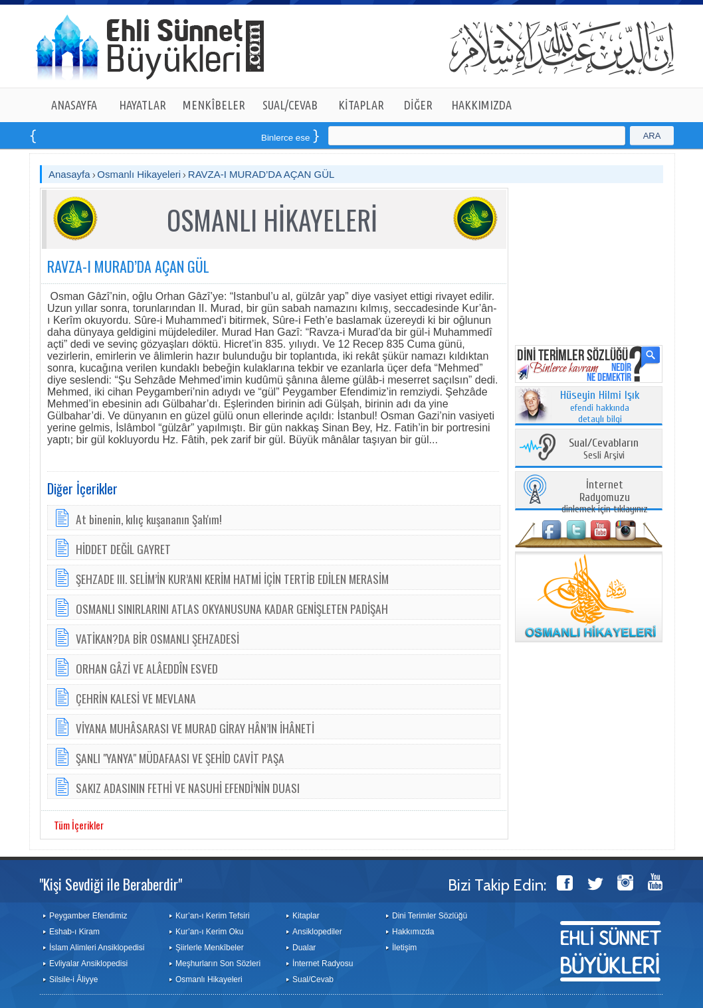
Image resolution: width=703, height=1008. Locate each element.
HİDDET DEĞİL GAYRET (123, 548)
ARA (652, 136)
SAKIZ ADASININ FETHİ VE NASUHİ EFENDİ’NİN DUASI (188, 787)
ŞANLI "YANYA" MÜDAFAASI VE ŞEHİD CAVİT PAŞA (180, 757)
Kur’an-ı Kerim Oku (209, 931)
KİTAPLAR (361, 104)
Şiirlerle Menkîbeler (209, 947)
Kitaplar (306, 915)
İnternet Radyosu (322, 963)
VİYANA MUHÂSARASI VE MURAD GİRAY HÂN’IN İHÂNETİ (195, 728)
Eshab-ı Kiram (74, 931)
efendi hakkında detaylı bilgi (600, 407)
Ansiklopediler (317, 931)
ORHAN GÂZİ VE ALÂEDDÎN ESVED (147, 668)
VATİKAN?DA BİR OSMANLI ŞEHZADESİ (157, 638)
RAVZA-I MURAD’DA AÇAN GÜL (261, 174)
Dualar (304, 947)
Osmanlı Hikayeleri (139, 174)
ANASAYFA (74, 104)
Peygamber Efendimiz (88, 915)
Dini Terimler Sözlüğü (429, 915)
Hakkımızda (413, 931)
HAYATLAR (142, 104)
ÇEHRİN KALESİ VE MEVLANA (136, 698)
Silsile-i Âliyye (73, 979)
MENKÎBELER (214, 104)
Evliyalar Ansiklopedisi (88, 963)
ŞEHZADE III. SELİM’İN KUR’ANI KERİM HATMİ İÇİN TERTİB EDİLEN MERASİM (232, 578)
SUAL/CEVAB (290, 104)
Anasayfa (69, 174)
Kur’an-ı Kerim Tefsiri (212, 915)
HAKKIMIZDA (481, 104)
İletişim (404, 947)
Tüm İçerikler (79, 825)
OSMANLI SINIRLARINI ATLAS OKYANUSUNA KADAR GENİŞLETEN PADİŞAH (232, 608)
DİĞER (418, 104)
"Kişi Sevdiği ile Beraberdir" (110, 884)
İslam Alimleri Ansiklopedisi (96, 947)
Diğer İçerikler (82, 488)
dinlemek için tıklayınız (604, 497)
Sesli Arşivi (604, 449)
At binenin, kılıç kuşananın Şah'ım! (149, 519)
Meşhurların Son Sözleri (217, 963)
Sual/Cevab (313, 979)
